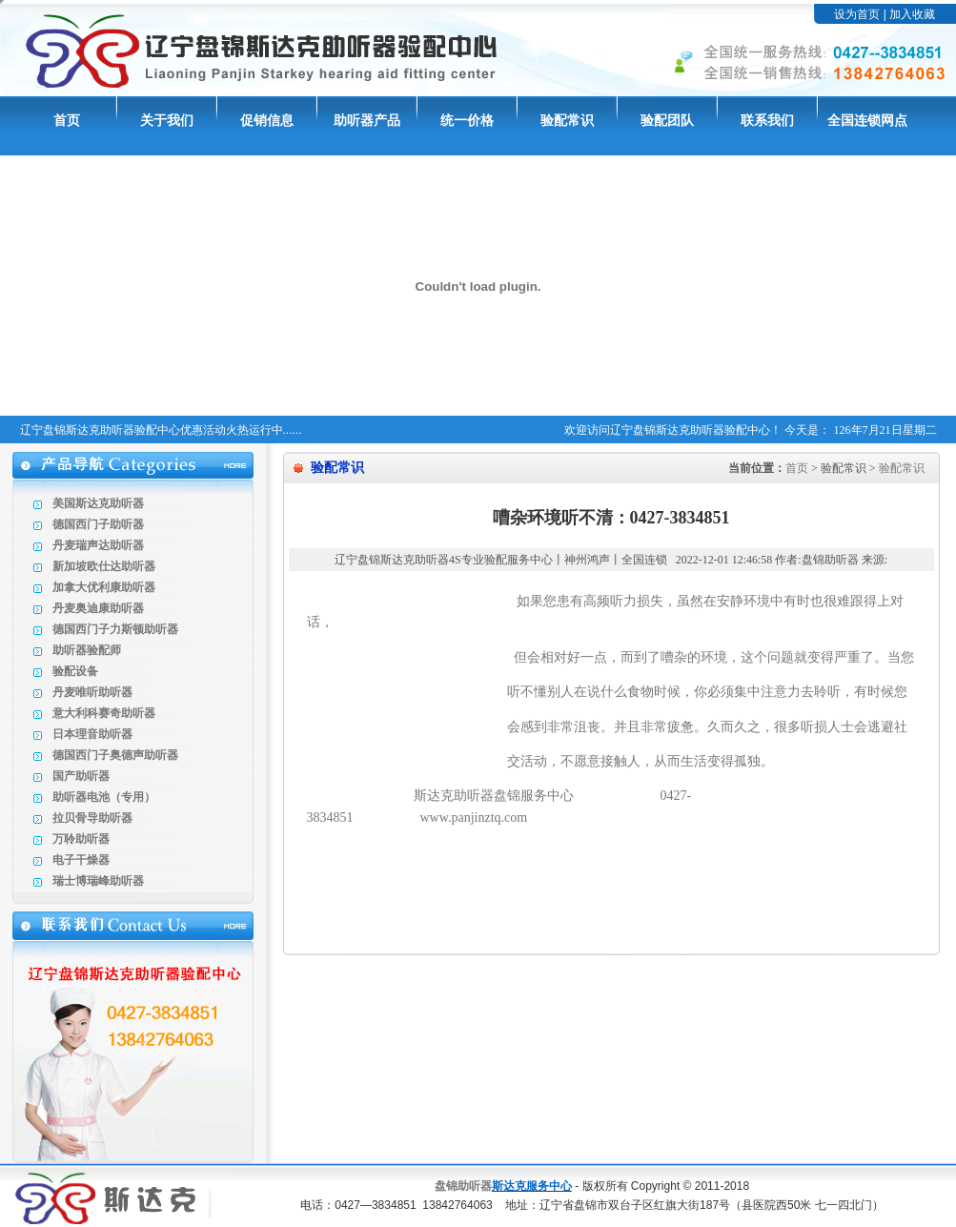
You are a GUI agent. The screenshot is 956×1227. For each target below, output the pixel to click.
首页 (66, 120)
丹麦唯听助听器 (92, 692)
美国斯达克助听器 (98, 503)
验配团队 (667, 120)
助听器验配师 (86, 650)
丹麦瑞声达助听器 (98, 545)
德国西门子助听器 (98, 524)
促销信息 (267, 120)
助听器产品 (367, 120)
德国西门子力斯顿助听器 (115, 629)
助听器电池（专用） (103, 797)
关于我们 (166, 120)
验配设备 (75, 671)
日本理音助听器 (92, 734)
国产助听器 (81, 776)
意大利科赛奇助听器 (103, 713)
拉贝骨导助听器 (92, 818)
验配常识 (567, 120)
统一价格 (467, 120)
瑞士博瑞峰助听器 (98, 881)
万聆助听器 (81, 839)
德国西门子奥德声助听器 (115, 755)
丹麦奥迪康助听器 (98, 608)
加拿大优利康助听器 (103, 587)
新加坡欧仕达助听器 (103, 566)
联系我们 (767, 120)
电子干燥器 (81, 860)
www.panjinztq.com (474, 817)
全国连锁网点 (867, 120)
